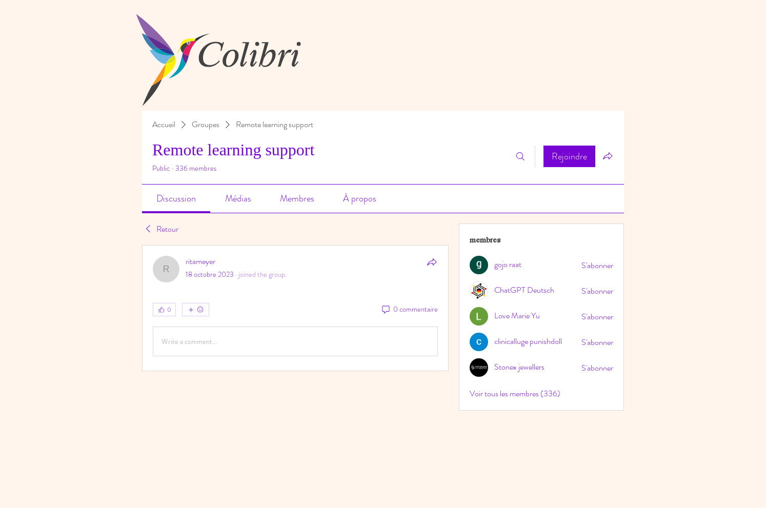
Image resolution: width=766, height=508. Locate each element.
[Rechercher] (520, 156)
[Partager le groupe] (607, 156)
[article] (295, 308)
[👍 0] (164, 309)
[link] (176, 198)
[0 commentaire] (409, 309)
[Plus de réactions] (195, 309)
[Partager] (432, 262)
